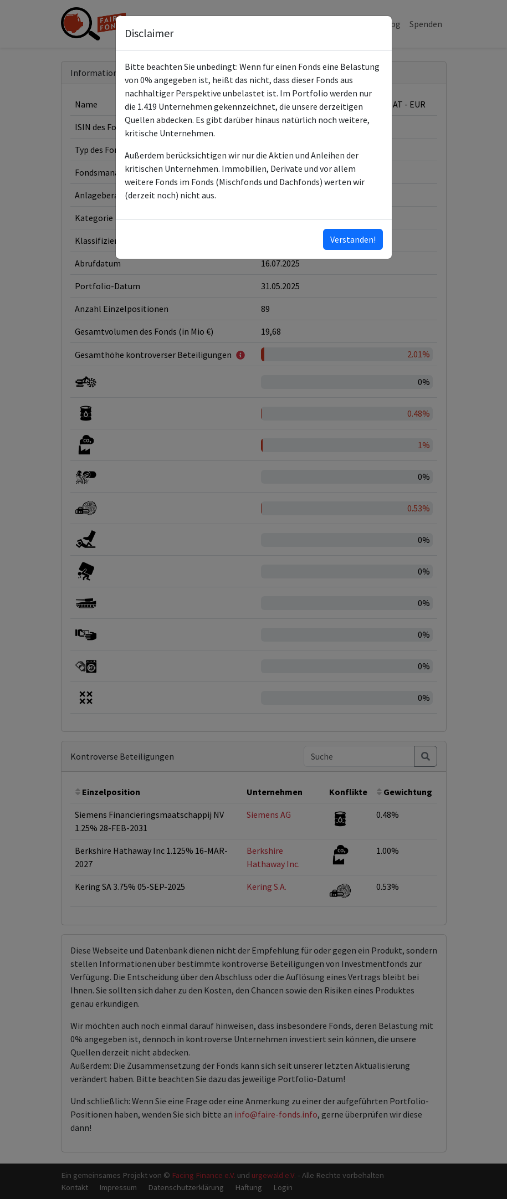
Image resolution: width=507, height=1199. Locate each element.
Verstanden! (353, 239)
